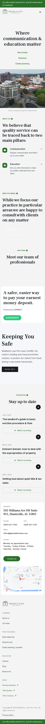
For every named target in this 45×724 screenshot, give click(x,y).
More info (10, 369)
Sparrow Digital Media (29, 110)
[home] (12, 12)
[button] (40, 12)
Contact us (11, 559)
